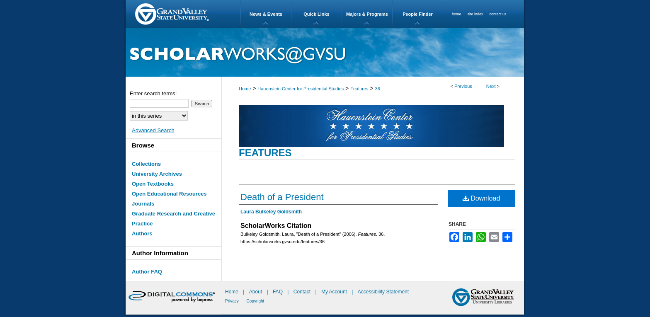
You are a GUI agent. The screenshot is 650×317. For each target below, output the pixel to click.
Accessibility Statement (383, 292)
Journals (143, 204)
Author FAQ (147, 272)
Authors (142, 233)
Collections (146, 164)
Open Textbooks (153, 184)
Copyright (255, 301)
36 (377, 88)
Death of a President (282, 197)
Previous (463, 86)
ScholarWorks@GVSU (325, 52)
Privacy (232, 301)
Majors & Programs (367, 14)
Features (359, 88)
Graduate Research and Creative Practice (173, 219)
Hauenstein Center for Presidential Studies (300, 88)
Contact (301, 292)
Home (245, 88)
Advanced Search (153, 130)
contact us (498, 14)
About (256, 292)
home (456, 14)
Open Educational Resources (169, 194)
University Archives (157, 174)
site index (475, 14)
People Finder (418, 14)
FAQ (278, 292)
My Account (334, 292)
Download (481, 198)
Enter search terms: (153, 93)
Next (491, 86)
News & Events (266, 14)
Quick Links (316, 14)
